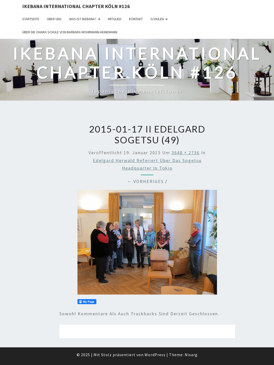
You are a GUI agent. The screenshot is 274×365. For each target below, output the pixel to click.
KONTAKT (136, 19)
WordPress (155, 354)
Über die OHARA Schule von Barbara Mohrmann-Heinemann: (70, 32)
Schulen (157, 19)
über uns (54, 19)
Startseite (30, 19)
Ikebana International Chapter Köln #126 (76, 6)
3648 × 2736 (186, 152)
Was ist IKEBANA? (82, 19)
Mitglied (114, 19)
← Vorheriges (145, 181)
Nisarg (191, 354)
